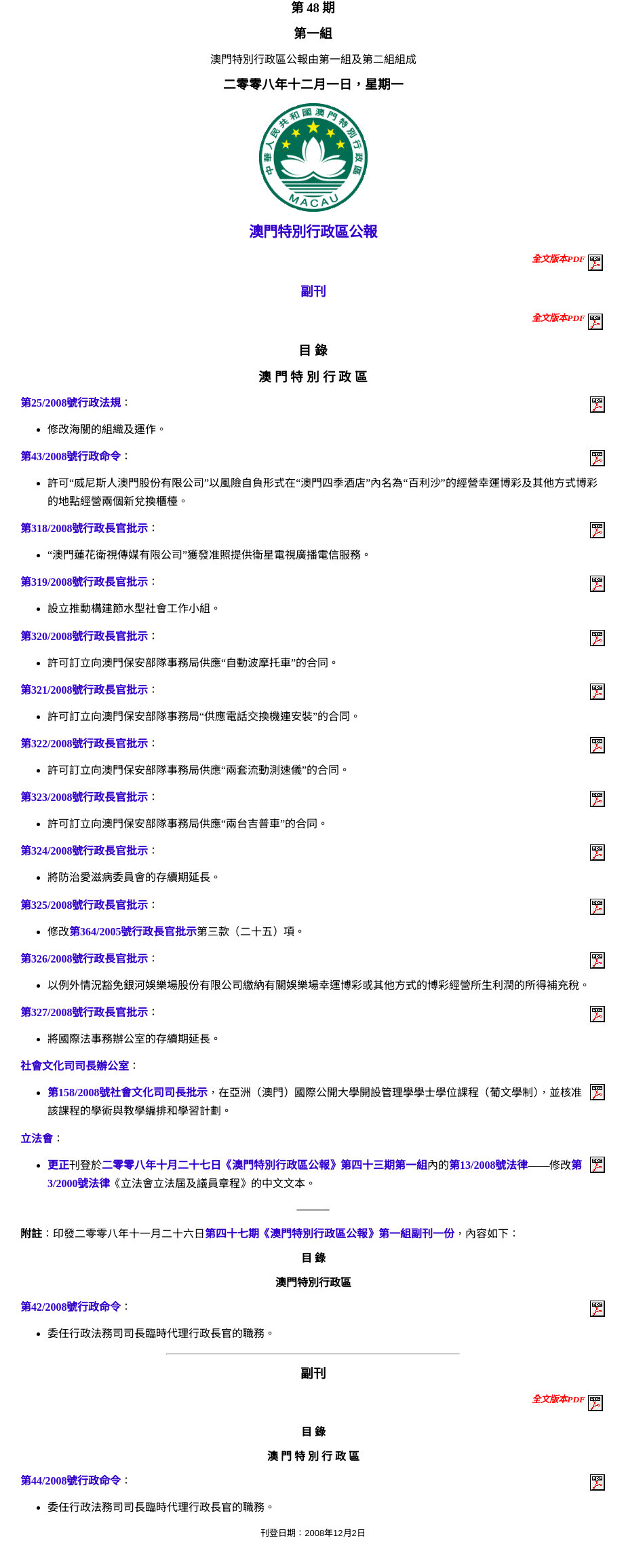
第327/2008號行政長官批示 (84, 1012)
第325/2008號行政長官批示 (84, 905)
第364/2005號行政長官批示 (133, 931)
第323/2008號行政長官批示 (84, 797)
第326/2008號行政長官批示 (84, 959)
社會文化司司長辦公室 (74, 1066)
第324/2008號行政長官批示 (84, 851)
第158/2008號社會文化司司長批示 (127, 1092)
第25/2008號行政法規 (70, 403)
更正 (58, 1165)
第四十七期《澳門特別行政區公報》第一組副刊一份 (329, 1233)
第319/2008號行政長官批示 (84, 582)
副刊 (313, 291)
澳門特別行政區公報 (313, 232)
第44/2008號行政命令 (70, 1481)
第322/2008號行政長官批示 (84, 743)
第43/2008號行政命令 (70, 456)
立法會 (36, 1138)
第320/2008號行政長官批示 (84, 636)
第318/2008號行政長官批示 (84, 528)
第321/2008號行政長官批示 (84, 690)
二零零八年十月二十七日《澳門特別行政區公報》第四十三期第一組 (264, 1165)
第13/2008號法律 (488, 1165)
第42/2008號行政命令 (70, 1307)
